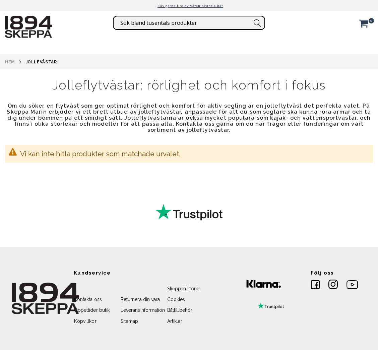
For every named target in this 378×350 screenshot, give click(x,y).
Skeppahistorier (184, 288)
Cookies (176, 299)
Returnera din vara (140, 299)
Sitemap (129, 321)
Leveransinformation (143, 310)
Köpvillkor (85, 321)
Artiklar (174, 321)
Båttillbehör (179, 310)
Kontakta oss (88, 299)
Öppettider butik (92, 310)
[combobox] (189, 22)
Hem (10, 62)
